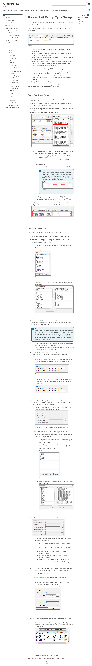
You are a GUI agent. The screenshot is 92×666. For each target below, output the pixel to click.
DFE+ (10, 50)
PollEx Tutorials (11, 25)
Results (12, 94)
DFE (10, 48)
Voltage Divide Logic (82, 23)
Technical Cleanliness (12, 101)
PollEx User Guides (12, 10)
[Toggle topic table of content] (88, 15)
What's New (10, 20)
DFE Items (13, 91)
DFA (10, 45)
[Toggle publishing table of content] (4, 15)
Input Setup (13, 58)
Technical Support (50, 658)
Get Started (9, 23)
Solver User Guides (13, 38)
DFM (10, 53)
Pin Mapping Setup (15, 77)
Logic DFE (35, 10)
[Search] (84, 4)
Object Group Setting (45, 10)
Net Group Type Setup (16, 72)
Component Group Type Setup (14, 67)
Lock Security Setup (14, 97)
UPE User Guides (13, 105)
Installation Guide (13, 108)
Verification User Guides (25, 10)
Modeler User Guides (14, 35)
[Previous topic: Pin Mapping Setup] (86, 10)
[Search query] (69, 4)
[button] (5, 18)
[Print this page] (90, 10)
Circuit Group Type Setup (15, 87)
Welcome (9, 18)
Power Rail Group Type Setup (60, 10)
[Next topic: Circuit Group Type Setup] (87, 10)
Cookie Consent (60, 658)
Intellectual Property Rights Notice (36, 658)
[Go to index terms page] (87, 5)
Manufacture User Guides (13, 32)
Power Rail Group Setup (83, 18)
